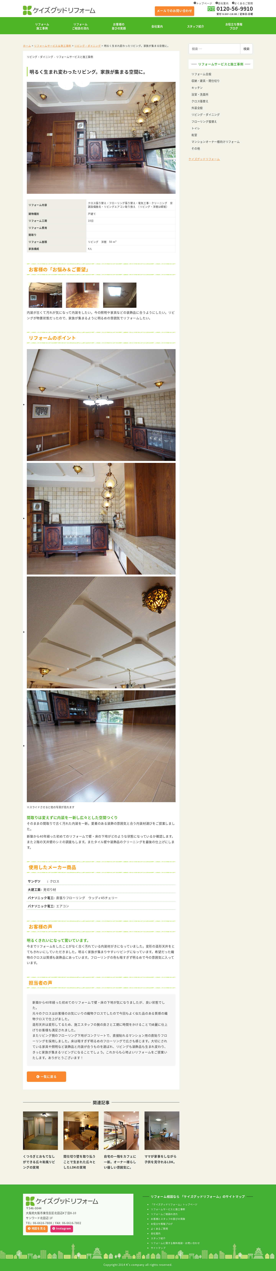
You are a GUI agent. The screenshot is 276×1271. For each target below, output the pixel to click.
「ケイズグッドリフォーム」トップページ (174, 1204)
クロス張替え (200, 101)
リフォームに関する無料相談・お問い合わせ (175, 1243)
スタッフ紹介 (158, 1238)
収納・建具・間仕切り (205, 81)
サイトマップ (158, 1247)
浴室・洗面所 (200, 94)
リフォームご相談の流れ (164, 1214)
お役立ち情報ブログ (162, 1223)
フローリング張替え (204, 121)
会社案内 (222, 3)
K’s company (135, 1265)
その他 (195, 148)
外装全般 (197, 108)
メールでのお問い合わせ (174, 10)
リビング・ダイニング (205, 114)
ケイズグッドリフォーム (204, 159)
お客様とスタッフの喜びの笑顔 (168, 1218)
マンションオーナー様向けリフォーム (215, 142)
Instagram (61, 1228)
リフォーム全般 (201, 74)
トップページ (203, 3)
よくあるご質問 (242, 3)
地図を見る (37, 1228)
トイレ (195, 128)
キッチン (197, 88)
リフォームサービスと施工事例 (168, 1209)
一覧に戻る (51, 1077)
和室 (194, 135)
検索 (246, 48)
